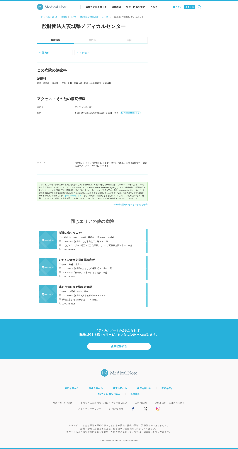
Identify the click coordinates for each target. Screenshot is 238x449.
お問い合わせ (116, 408)
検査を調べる (120, 388)
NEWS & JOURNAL (109, 394)
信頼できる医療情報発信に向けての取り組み (103, 403)
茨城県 (64, 17)
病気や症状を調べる (96, 7)
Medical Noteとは (63, 403)
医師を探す (167, 388)
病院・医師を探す (135, 7)
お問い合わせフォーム (74, 196)
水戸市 (73, 17)
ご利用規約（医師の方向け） (170, 403)
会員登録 (189, 7)
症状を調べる (96, 388)
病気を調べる (72, 388)
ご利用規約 (141, 403)
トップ (39, 17)
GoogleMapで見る (130, 113)
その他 (153, 7)
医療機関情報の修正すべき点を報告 (131, 204)
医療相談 (116, 7)
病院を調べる (51, 17)
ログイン (177, 7)
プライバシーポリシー (89, 408)
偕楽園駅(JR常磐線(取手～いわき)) (94, 17)
